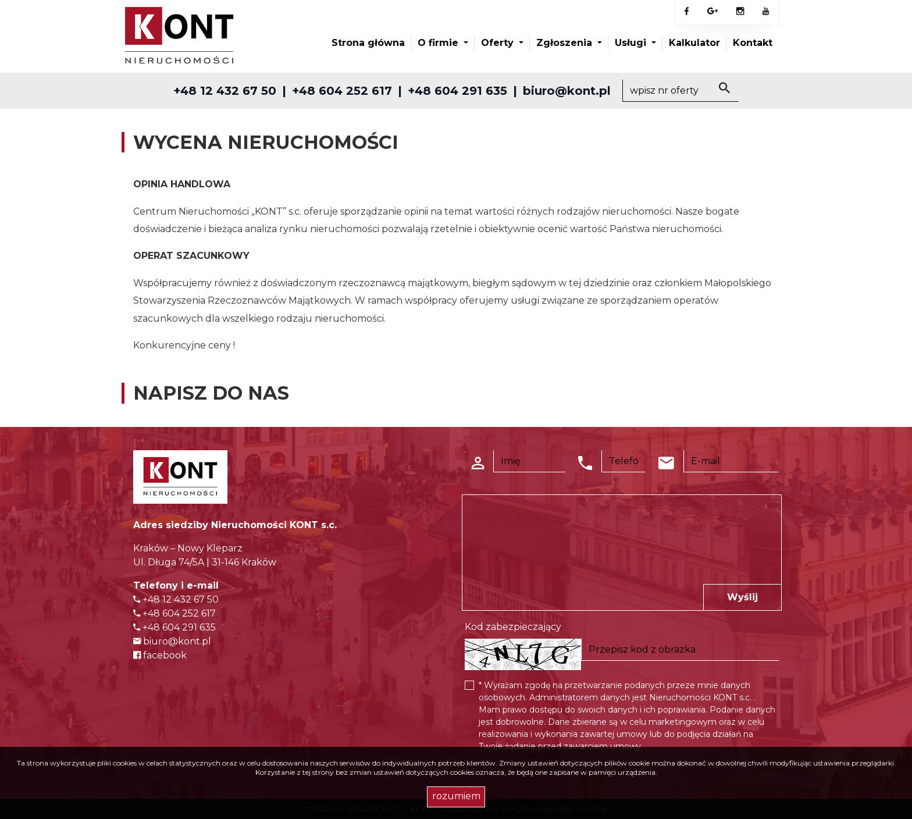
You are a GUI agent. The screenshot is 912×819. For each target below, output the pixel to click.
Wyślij (742, 597)
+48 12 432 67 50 (224, 91)
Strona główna (368, 42)
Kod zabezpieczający (513, 626)
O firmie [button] (439, 42)
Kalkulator (694, 42)
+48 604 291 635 (457, 91)
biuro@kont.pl (567, 91)
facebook (160, 655)
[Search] (680, 91)
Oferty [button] (498, 42)
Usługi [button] (632, 42)
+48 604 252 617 (342, 91)
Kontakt (752, 42)
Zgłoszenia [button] (565, 42)
